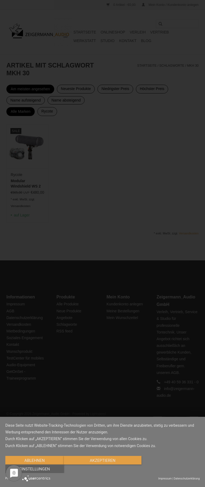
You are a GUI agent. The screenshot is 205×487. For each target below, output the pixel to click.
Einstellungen (170, 469)
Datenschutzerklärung (187, 478)
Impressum (165, 478)
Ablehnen (34, 469)
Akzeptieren (102, 469)
